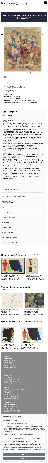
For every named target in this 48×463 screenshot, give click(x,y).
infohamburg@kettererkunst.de (12, 383)
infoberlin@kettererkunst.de (11, 398)
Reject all (24, 454)
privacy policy (41, 449)
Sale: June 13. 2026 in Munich (23, 15)
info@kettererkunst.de (10, 367)
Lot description (10, 112)
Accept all (24, 458)
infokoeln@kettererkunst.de (11, 412)
